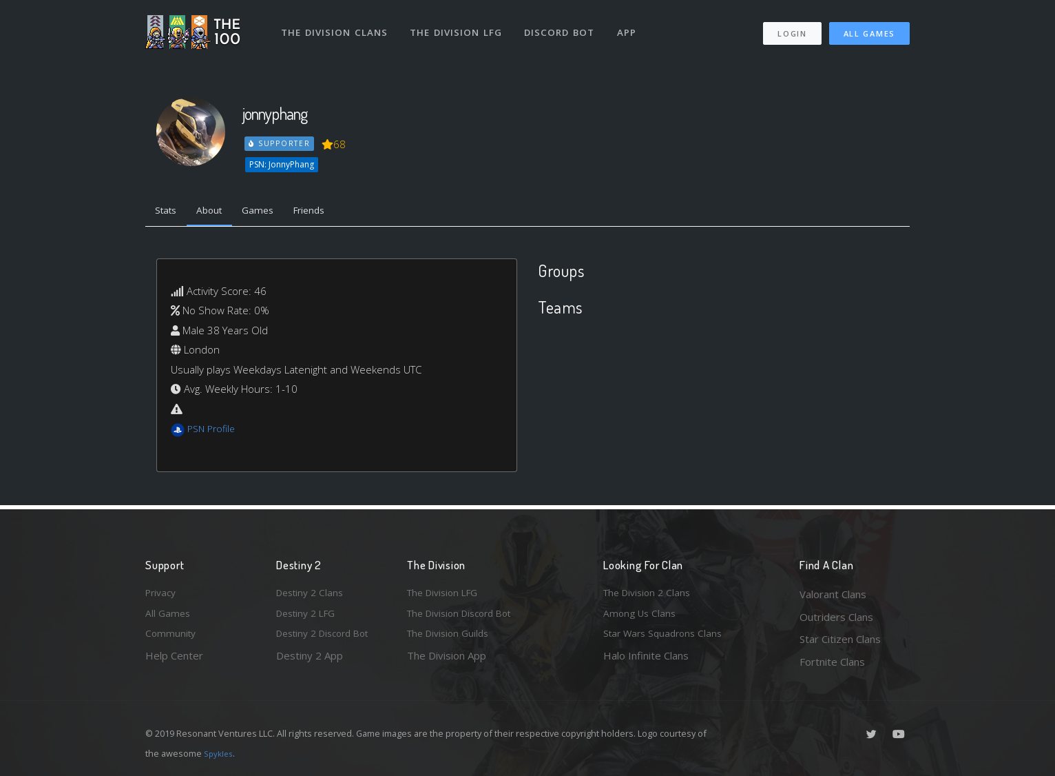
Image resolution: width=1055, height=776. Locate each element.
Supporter (280, 143)
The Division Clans (335, 26)
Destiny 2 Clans (312, 594)
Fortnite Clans (832, 661)
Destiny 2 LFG (309, 617)
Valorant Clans (833, 594)
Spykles (220, 753)
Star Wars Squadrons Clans (667, 639)
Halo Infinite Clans (646, 661)
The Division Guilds (452, 639)
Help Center (174, 661)
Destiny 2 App (309, 661)
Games (270, 212)
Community (171, 639)
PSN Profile (213, 431)
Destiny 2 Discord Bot (328, 639)
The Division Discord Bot (465, 617)
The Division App (446, 661)
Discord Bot (564, 26)
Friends (326, 212)
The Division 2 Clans (650, 594)
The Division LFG (459, 26)
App (632, 26)
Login (791, 28)
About (217, 212)
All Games (869, 28)
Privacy (162, 594)
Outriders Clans (836, 617)
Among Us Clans (641, 617)
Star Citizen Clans (840, 639)
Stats (168, 212)
